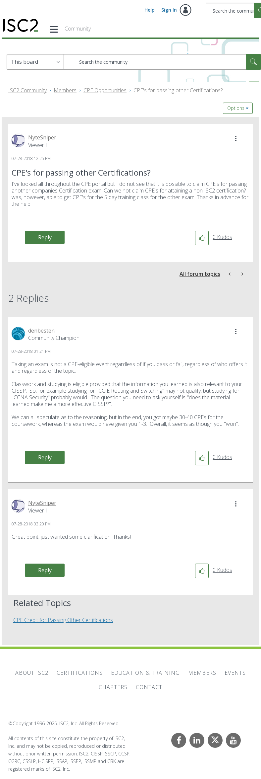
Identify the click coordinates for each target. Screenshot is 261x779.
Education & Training (145, 672)
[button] (235, 138)
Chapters (113, 687)
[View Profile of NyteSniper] (42, 137)
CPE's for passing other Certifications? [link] (178, 90)
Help (149, 10)
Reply (45, 237)
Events (235, 672)
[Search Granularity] (35, 61)
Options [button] (235, 108)
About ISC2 (31, 672)
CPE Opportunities (105, 90)
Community (78, 28)
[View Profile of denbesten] (41, 330)
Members (65, 90)
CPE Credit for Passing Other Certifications (63, 620)
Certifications (80, 672)
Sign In (169, 10)
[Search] (162, 62)
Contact (149, 687)
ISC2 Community (27, 90)
